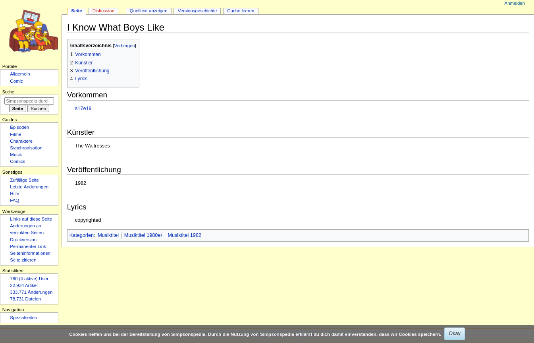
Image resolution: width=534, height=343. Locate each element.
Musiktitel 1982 (184, 235)
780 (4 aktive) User (29, 278)
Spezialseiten (23, 317)
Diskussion (103, 10)
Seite (76, 10)
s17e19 (83, 108)
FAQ (14, 200)
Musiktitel (108, 235)
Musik (16, 154)
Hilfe (14, 193)
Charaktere (21, 141)
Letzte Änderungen (29, 186)
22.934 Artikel (23, 285)
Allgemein (20, 74)
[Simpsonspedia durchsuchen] (29, 101)
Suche (8, 91)
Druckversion (23, 239)
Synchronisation (26, 147)
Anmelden (515, 3)
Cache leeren (240, 10)
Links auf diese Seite (31, 219)
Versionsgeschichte (197, 10)
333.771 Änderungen (31, 292)
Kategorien (81, 235)
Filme (15, 134)
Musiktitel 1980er (143, 235)
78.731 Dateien (25, 298)
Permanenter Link (28, 246)
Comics (17, 161)
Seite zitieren (23, 260)
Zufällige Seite (24, 180)
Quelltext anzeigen (149, 10)
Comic (16, 81)
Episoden (19, 127)
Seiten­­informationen (30, 253)
